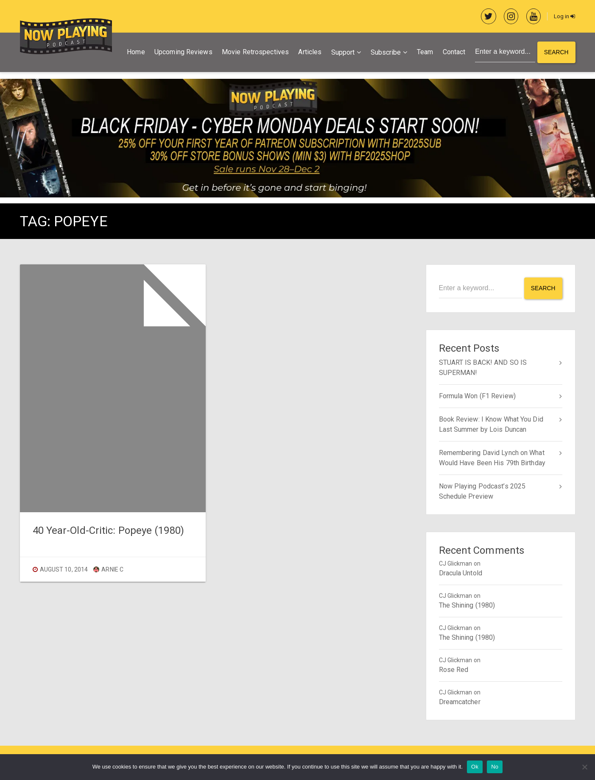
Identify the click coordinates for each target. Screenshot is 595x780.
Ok (474, 766)
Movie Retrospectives (254, 53)
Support (342, 53)
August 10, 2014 (64, 569)
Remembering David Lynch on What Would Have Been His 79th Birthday (492, 457)
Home (134, 53)
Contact (452, 53)
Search (556, 53)
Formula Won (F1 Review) (477, 395)
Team (424, 53)
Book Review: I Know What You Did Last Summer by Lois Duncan (491, 424)
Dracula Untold (460, 573)
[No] (584, 767)
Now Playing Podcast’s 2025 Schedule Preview (482, 491)
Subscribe (384, 53)
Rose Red (454, 669)
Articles (309, 53)
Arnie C (108, 569)
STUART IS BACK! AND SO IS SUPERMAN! (483, 367)
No (494, 766)
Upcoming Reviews (182, 53)
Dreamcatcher (459, 701)
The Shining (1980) (467, 605)
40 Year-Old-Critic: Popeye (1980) (108, 531)
